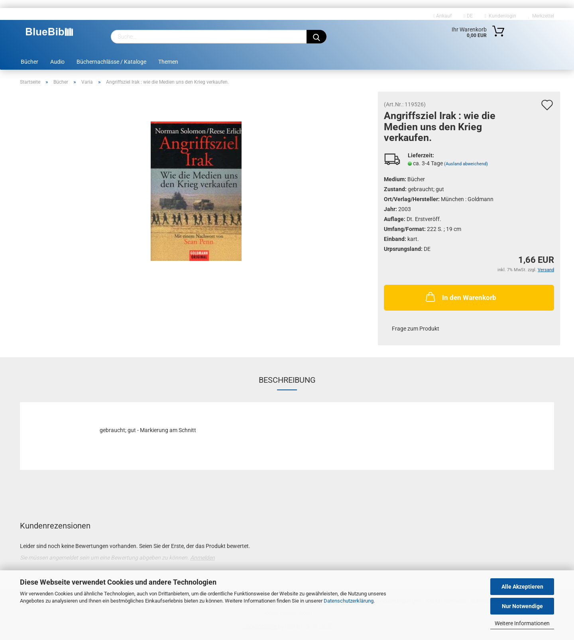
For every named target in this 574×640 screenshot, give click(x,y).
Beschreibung (287, 380)
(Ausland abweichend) (466, 163)
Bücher (29, 62)
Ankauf (442, 16)
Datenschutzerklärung (348, 601)
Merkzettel (541, 16)
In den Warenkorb (460, 296)
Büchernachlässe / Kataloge (111, 62)
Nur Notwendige (522, 606)
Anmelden (202, 557)
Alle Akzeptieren (522, 586)
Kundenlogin (500, 16)
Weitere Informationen (522, 623)
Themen (168, 62)
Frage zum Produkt (415, 328)
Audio (57, 62)
